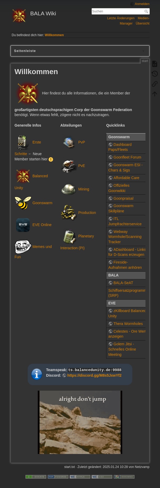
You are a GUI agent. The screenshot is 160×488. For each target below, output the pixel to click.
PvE (81, 165)
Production (87, 212)
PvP (81, 142)
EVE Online (41, 225)
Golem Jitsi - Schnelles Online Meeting (122, 349)
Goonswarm (42, 203)
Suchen (146, 11)
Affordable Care (126, 178)
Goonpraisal (124, 198)
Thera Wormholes (128, 324)
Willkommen (54, 35)
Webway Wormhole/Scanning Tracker (125, 236)
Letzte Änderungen (121, 18)
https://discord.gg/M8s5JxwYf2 (94, 375)
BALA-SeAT (123, 283)
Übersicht (142, 23)
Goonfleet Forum (127, 157)
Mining (83, 189)
